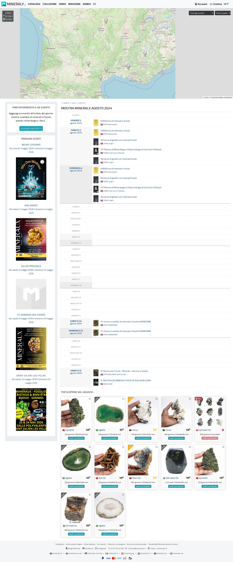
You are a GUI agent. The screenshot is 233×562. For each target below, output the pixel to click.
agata (100, 429)
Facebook (87, 548)
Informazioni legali (74, 544)
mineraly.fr (56, 553)
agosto (81, 103)
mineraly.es (128, 553)
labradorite (171, 477)
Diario (66, 103)
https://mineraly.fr (159, 548)
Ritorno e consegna (116, 544)
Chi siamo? (101, 544)
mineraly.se (176, 553)
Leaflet (205, 97)
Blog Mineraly (73, 548)
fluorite (135, 477)
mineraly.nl (144, 553)
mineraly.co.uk (74, 553)
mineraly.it (111, 553)
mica (133, 429)
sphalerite (203, 429)
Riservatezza (89, 544)
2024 (74, 103)
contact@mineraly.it (137, 548)
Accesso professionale (137, 544)
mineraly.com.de (94, 553)
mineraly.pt (160, 553)
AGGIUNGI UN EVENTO (31, 128)
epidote (68, 429)
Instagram (100, 548)
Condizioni (59, 544)
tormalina (69, 525)
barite (101, 477)
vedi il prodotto (76, 438)
